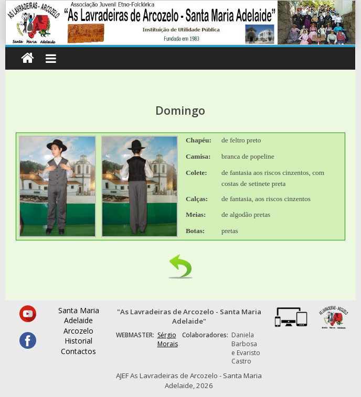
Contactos (78, 351)
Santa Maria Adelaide (78, 315)
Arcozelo (78, 331)
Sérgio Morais (167, 339)
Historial (78, 341)
